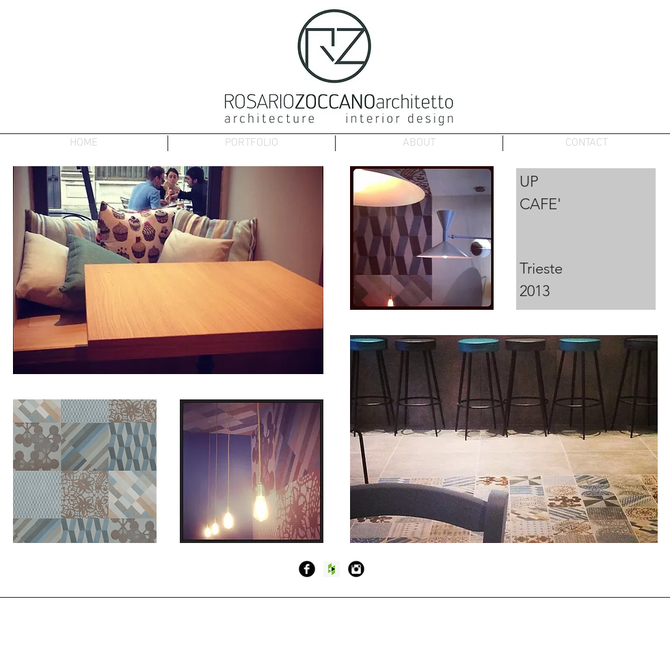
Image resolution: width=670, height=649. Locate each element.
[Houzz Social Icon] (331, 569)
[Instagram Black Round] (356, 569)
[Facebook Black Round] (307, 569)
